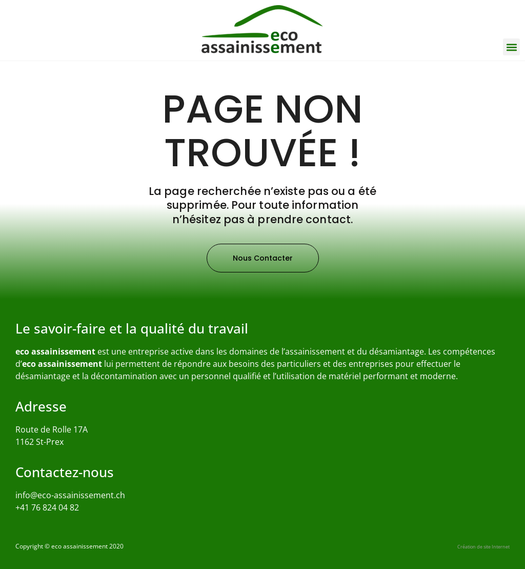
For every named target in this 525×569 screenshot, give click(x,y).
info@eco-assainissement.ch (70, 495)
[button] (511, 46)
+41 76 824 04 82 (47, 507)
